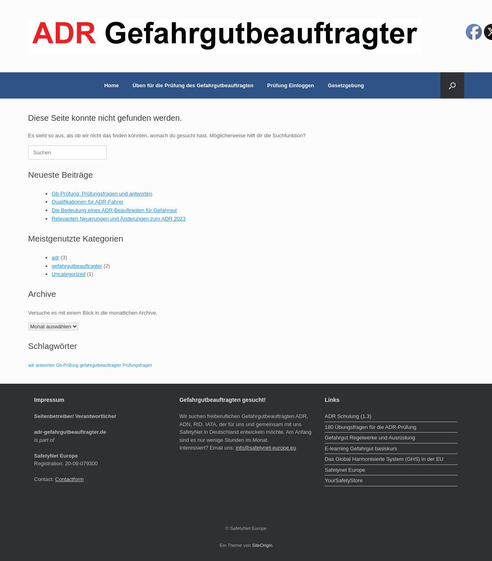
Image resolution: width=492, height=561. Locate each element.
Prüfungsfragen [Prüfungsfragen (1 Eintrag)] (137, 365)
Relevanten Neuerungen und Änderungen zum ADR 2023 (119, 219)
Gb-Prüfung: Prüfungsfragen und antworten (102, 194)
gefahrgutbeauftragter (77, 266)
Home (111, 85)
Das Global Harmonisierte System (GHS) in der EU (384, 459)
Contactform (69, 479)
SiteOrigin (262, 545)
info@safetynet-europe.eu (266, 448)
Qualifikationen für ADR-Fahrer (88, 202)
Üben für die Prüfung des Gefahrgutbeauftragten (192, 85)
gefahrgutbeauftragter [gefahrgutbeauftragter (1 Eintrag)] (100, 365)
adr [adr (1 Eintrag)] (31, 365)
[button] (452, 85)
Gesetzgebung (346, 85)
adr (55, 257)
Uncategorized (69, 274)
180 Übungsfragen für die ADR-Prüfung (370, 427)
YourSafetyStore (343, 480)
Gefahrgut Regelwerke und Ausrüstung (370, 438)
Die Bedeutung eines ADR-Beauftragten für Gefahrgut (114, 210)
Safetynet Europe (345, 470)
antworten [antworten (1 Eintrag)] (45, 365)
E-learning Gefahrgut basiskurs (361, 448)
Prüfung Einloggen (290, 85)
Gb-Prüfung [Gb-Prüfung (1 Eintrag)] (67, 365)
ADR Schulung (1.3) (348, 416)
